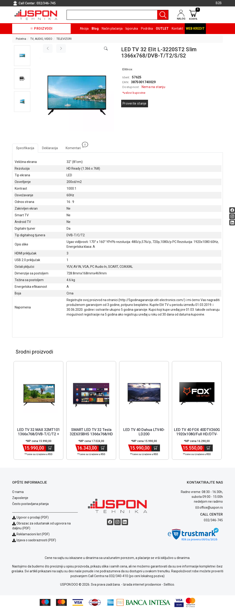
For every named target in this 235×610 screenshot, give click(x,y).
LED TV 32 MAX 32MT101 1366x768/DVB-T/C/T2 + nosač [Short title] (38, 434)
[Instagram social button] (232, 216)
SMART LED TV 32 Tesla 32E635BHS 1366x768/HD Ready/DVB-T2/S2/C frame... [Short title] (91, 437)
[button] (22, 55)
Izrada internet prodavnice (142, 585)
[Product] (38, 394)
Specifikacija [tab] (25, 148)
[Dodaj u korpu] (50, 448)
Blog (95, 28)
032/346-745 (46, 3)
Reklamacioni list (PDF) (31, 534)
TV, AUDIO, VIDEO (41, 38)
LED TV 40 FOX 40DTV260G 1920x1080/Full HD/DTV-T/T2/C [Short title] (197, 434)
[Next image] (61, 48)
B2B (219, 3)
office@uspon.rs (211, 508)
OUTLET (162, 28)
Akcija (84, 28)
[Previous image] (48, 48)
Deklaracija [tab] (50, 148)
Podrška (147, 28)
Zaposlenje (20, 498)
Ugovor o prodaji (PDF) (30, 518)
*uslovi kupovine (133, 92)
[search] (117, 15)
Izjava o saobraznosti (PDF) (36, 540)
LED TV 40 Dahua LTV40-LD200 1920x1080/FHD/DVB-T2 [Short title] (144, 434)
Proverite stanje (135, 103)
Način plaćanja (112, 28)
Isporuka (132, 28)
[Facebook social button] (232, 210)
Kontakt (177, 28)
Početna (21, 38)
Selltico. (169, 585)
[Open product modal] (105, 49)
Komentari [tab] (75, 147)
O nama (18, 492)
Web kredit (195, 28)
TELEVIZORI (64, 38)
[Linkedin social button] (232, 222)
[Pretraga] (162, 15)
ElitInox (127, 69)
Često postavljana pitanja (30, 504)
